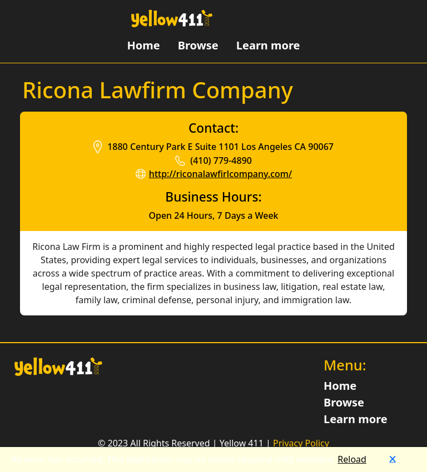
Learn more (268, 45)
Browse (198, 45)
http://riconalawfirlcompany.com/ (220, 174)
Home (143, 45)
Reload (351, 459)
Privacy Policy (301, 443)
